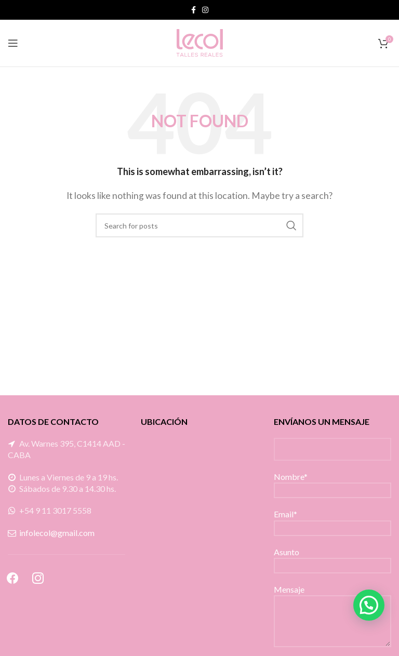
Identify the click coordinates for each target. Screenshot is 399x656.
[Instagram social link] (205, 10)
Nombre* (332, 483)
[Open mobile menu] (13, 43)
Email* (332, 520)
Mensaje (332, 604)
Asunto (332, 558)
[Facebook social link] (193, 10)
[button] (368, 605)
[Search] (199, 225)
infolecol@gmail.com (57, 533)
